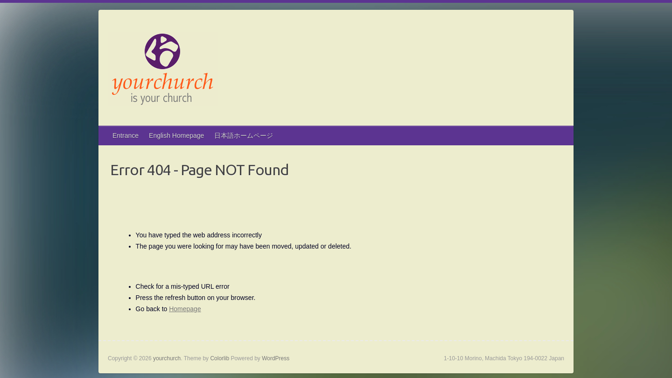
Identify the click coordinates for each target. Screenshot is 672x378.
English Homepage (176, 135)
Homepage (185, 309)
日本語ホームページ (243, 135)
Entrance (125, 135)
